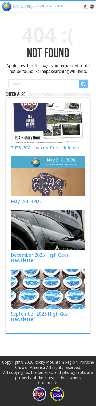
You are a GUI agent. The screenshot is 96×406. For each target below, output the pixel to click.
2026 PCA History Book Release (45, 147)
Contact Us (48, 382)
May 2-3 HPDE (26, 201)
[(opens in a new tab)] (48, 230)
